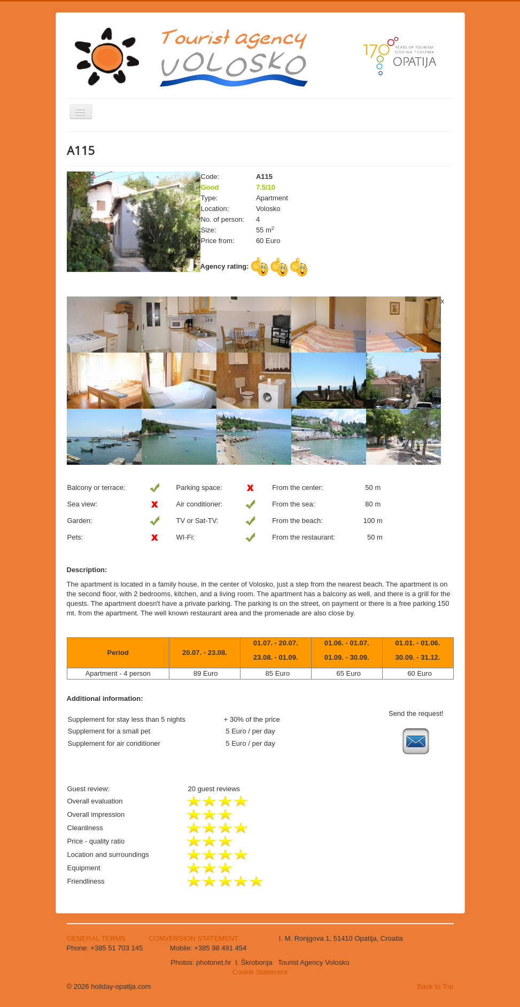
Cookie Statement (260, 972)
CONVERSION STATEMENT (193, 938)
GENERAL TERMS (97, 938)
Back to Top (435, 986)
